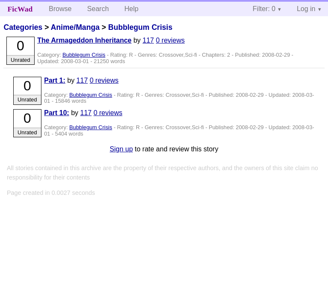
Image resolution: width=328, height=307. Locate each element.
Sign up (121, 149)
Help (131, 8)
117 (148, 40)
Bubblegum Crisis (140, 27)
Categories (22, 27)
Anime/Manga (75, 27)
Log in (306, 8)
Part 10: (56, 112)
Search (98, 8)
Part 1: (54, 80)
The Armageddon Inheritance (84, 40)
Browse (60, 8)
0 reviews (170, 40)
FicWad (20, 9)
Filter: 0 (264, 8)
